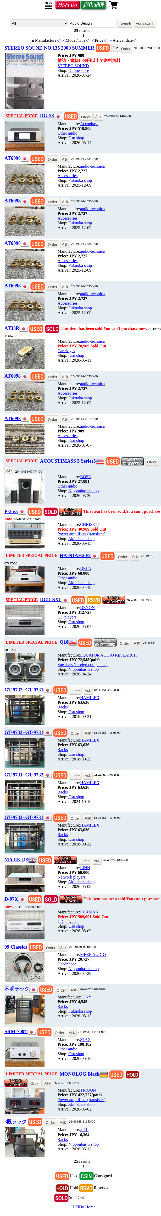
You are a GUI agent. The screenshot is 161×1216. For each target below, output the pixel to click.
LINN (85, 867)
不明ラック (16, 989)
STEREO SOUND (73, 66)
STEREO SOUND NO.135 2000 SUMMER (49, 48)
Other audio (67, 133)
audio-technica (92, 166)
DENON (87, 607)
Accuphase (89, 123)
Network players (71, 877)
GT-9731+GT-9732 (23, 775)
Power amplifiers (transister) (82, 534)
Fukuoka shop (80, 180)
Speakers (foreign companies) (83, 664)
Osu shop (76, 138)
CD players (67, 617)
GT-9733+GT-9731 (23, 732)
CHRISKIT (89, 524)
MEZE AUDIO (93, 954)
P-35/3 (11, 511)
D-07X (11, 899)
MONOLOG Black (79, 1074)
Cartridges (66, 350)
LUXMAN (89, 912)
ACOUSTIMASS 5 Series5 (68, 461)
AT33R (11, 328)
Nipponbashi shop (83, 491)
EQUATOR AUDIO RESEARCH (108, 655)
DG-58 (47, 115)
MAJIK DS (16, 860)
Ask (98, 117)
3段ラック (15, 1121)
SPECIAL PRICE (22, 116)
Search (125, 24)
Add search (145, 24)
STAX (85, 1039)
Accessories (67, 175)
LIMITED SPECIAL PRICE (31, 555)
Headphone (67, 964)
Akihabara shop (81, 538)
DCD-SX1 (50, 599)
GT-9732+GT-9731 (23, 689)
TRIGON (88, 1090)
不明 (84, 1129)
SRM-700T (15, 1031)
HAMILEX (89, 697)
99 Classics (15, 947)
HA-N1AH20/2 (75, 555)
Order (125, 49)
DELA (85, 568)
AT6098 (12, 158)
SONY (86, 997)
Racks (63, 707)
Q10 (64, 642)
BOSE (85, 476)
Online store (78, 70)
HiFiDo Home (83, 1207)
